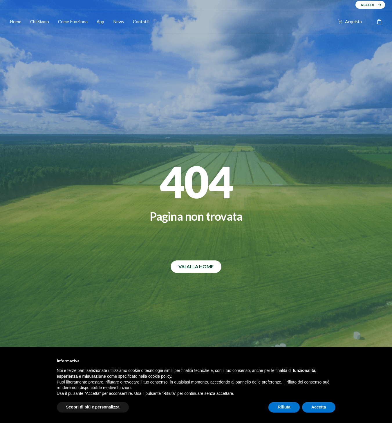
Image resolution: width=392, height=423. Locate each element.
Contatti (141, 21)
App (100, 21)
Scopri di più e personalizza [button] (93, 407)
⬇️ (131, 246)
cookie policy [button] (159, 376)
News (118, 21)
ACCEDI (367, 5)
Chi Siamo (39, 21)
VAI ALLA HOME (196, 159)
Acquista (353, 21)
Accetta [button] (318, 407)
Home (15, 21)
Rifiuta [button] (284, 407)
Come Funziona (73, 21)
